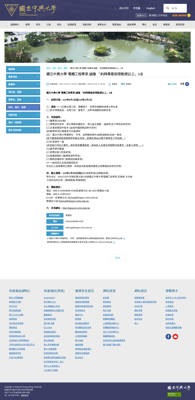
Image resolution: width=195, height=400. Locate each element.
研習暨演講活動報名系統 (55, 357)
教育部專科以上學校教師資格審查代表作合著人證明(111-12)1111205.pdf (79, 242)
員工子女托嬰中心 (111, 332)
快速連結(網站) (19, 290)
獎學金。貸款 (14, 99)
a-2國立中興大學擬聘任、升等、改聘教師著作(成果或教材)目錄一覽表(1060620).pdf (84, 238)
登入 (136, 323)
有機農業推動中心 (111, 327)
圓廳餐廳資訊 (109, 336)
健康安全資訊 (84, 290)
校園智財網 (139, 298)
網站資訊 (140, 290)
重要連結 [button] (116, 24)
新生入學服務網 (16, 298)
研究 (38, 24)
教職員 (166, 24)
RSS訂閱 (138, 306)
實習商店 (107, 302)
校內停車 (170, 319)
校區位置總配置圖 (174, 327)
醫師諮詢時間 (81, 332)
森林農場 (107, 306)
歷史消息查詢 (14, 130)
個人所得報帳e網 (51, 344)
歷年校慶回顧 (15, 310)
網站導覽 (124, 8)
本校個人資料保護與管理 (145, 302)
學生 (144, 24)
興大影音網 (175, 337)
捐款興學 (131, 24)
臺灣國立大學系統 (17, 349)
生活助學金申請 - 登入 (54, 362)
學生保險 (79, 340)
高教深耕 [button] (87, 24)
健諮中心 (79, 315)
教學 (27, 24)
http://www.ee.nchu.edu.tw (76, 208)
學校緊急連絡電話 (83, 349)
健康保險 (79, 344)
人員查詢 (170, 306)
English (150, 8)
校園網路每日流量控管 (54, 310)
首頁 (48, 68)
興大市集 (107, 310)
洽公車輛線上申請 (52, 306)
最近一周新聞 (14, 122)
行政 (49, 24)
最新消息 (12, 77)
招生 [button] (59, 24)
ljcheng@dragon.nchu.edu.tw (74, 201)
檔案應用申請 (15, 353)
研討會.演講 (49, 323)
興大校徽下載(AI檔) (111, 344)
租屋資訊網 (108, 315)
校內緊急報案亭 (82, 323)
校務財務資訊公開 (17, 336)
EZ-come (48, 327)
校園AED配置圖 (82, 302)
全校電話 (170, 302)
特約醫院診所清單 (83, 327)
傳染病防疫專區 (82, 298)
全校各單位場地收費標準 (114, 340)
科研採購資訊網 (51, 353)
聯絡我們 (24, 395)
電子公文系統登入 (52, 366)
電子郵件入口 (50, 302)
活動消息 (12, 115)
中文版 (136, 8)
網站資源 (109, 290)
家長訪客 (180, 24)
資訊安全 (138, 319)
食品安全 (79, 357)
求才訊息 (13, 306)
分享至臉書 (187, 84)
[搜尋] (174, 8)
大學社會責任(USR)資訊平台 (22, 344)
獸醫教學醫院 (109, 319)
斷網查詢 (48, 315)
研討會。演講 (14, 92)
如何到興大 (171, 323)
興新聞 (11, 69)
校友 (155, 24)
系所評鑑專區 (15, 332)
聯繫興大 (172, 290)
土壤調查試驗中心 (111, 323)
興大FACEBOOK (168, 337)
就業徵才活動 (15, 302)
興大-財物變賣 (50, 349)
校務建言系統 (172, 310)
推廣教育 (72, 24)
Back (117, 257)
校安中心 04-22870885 (176, 298)
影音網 (106, 298)
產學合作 (101, 24)
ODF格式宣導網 (16, 323)
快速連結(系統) (54, 290)
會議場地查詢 (50, 332)
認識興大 (15, 24)
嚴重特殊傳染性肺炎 (84, 306)
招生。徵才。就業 (17, 107)
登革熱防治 (80, 310)
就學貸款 (13, 319)
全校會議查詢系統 (52, 336)
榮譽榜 (11, 84)
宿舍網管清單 (50, 319)
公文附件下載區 (51, 370)
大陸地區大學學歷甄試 (19, 340)
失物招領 (170, 315)
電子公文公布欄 (16, 315)
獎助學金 (13, 327)
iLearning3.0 (49, 298)
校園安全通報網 (82, 353)
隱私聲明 (138, 315)
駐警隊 (78, 319)
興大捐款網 (49, 340)
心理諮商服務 (81, 336)
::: (115, 8)
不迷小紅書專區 (16, 357)
